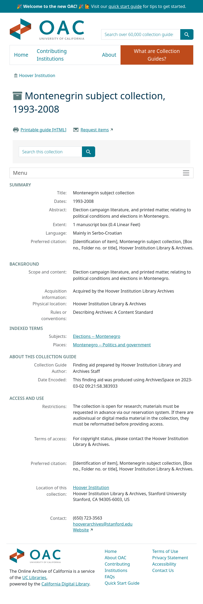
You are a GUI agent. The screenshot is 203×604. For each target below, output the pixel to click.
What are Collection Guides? (157, 55)
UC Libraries (34, 577)
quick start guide (125, 6)
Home (21, 54)
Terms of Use (165, 551)
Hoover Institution (37, 75)
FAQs (110, 577)
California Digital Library (65, 584)
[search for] (141, 34)
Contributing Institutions (52, 55)
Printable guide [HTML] (43, 130)
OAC (47, 29)
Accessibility (164, 564)
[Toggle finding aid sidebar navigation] (101, 173)
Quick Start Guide (122, 583)
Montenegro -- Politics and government (112, 345)
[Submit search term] (186, 34)
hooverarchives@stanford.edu (102, 524)
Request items (95, 130)
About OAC (115, 558)
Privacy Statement (170, 558)
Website (81, 530)
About (109, 54)
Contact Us (163, 570)
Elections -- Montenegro (96, 336)
